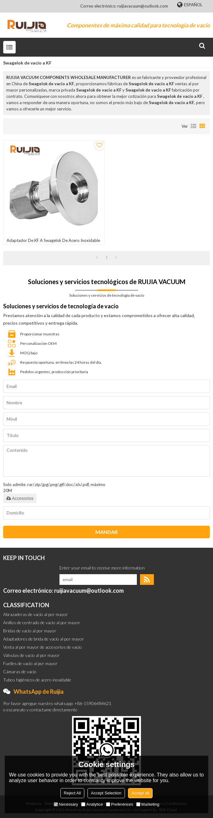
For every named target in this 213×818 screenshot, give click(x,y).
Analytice (92, 804)
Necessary (66, 804)
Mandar (106, 532)
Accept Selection (106, 793)
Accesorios (19, 498)
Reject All (72, 793)
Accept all (140, 793)
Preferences (119, 804)
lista (193, 126)
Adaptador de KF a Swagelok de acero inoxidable (53, 240)
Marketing (147, 804)
